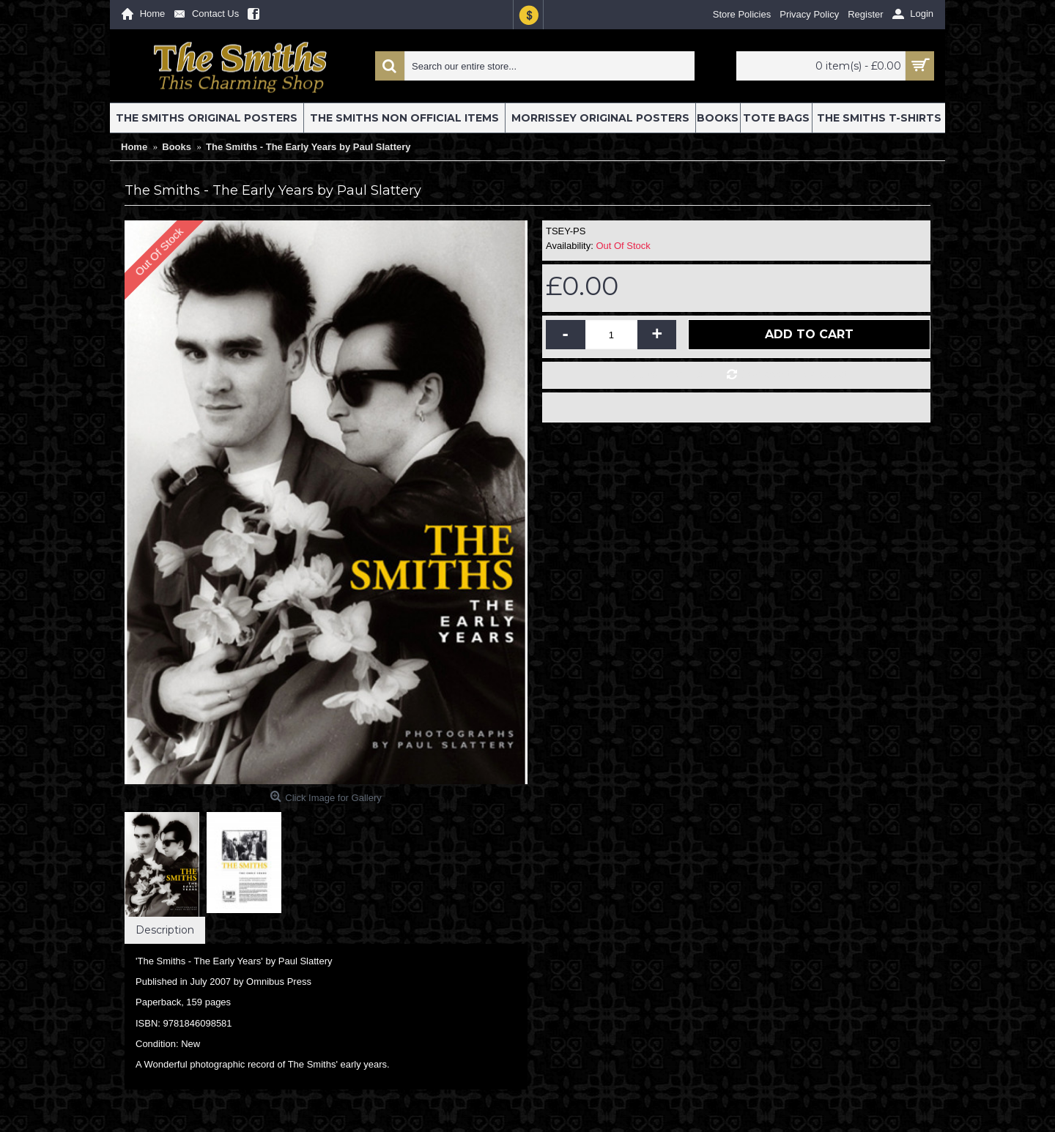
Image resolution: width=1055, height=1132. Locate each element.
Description (165, 929)
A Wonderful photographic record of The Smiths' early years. (263, 1064)
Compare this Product (794, 374)
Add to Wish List (665, 374)
